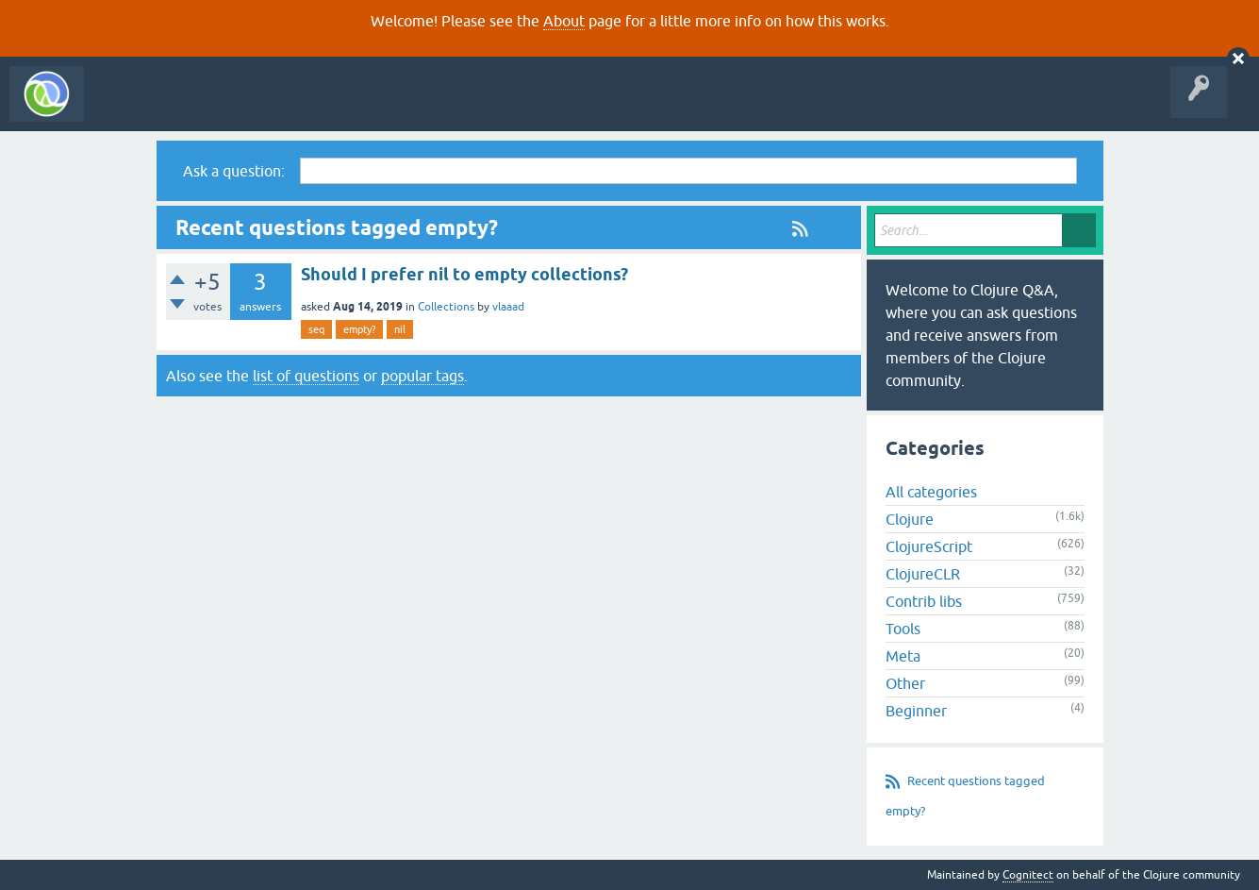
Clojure (910, 519)
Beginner (916, 710)
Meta (903, 655)
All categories (931, 491)
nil (400, 329)
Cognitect (1027, 875)
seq (316, 329)
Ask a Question (432, 107)
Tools (903, 628)
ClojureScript (929, 546)
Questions (201, 107)
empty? (359, 329)
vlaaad (508, 306)
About (564, 20)
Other (905, 683)
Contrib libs (924, 601)
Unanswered (280, 107)
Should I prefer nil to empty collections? (464, 274)
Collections (446, 306)
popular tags (422, 375)
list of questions (306, 375)
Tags (353, 107)
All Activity (126, 107)
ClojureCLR (923, 573)
